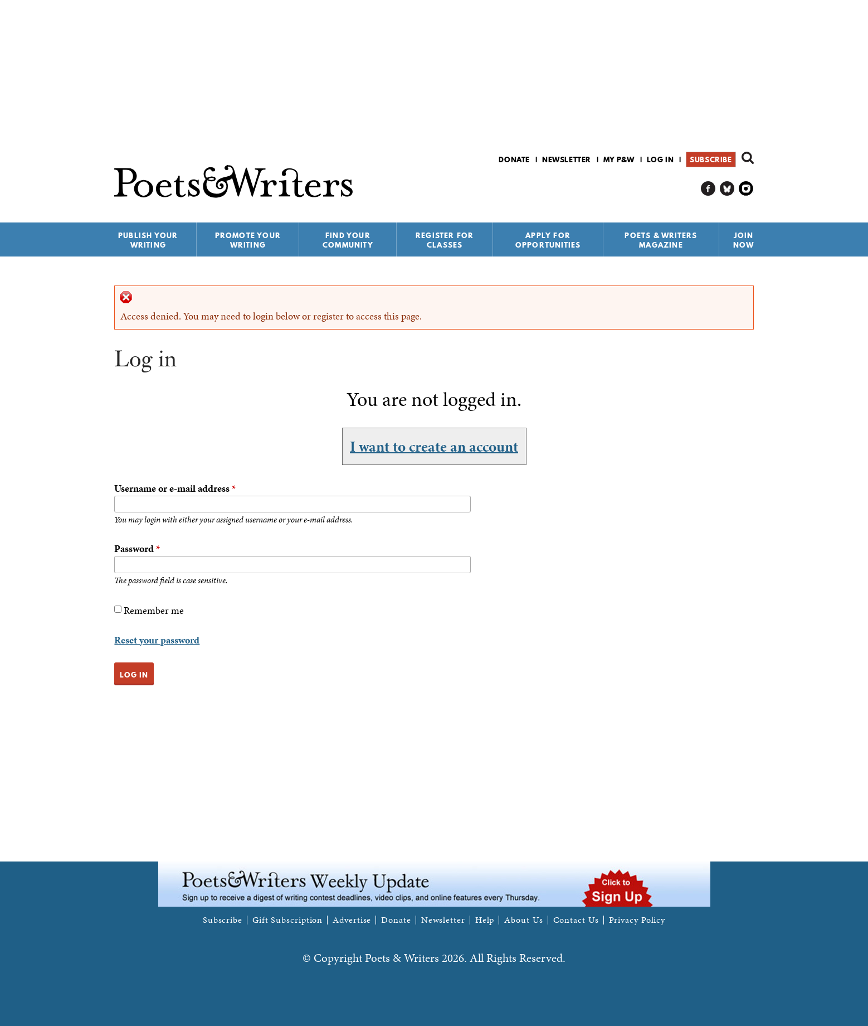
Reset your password (156, 640)
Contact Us (576, 920)
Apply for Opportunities (548, 240)
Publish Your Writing (148, 240)
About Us (523, 920)
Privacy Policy (637, 920)
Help (485, 920)
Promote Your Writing (248, 240)
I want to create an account (434, 446)
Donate (514, 159)
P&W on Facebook (708, 188)
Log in (660, 159)
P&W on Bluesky (727, 188)
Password (137, 548)
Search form (748, 158)
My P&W (619, 159)
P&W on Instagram (746, 188)
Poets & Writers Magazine (661, 240)
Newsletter (566, 159)
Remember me (154, 610)
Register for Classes (445, 240)
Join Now (743, 240)
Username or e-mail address (175, 488)
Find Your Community (348, 240)
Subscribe (711, 159)
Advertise (352, 920)
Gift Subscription (287, 920)
